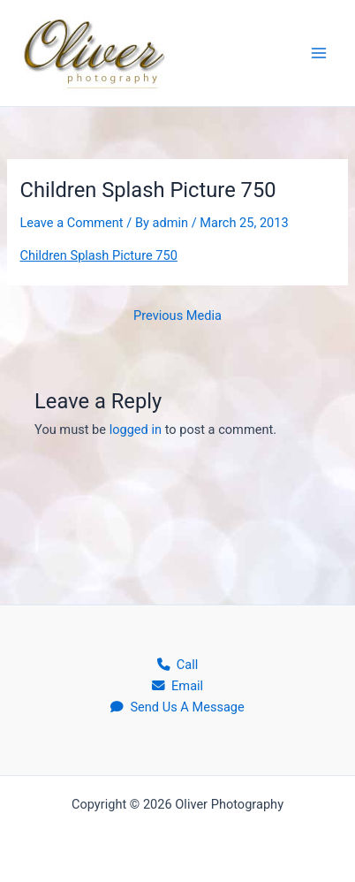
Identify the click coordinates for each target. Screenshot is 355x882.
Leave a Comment (71, 223)
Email (177, 686)
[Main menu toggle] (318, 53)
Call (178, 665)
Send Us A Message (177, 707)
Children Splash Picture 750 (98, 255)
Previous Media (177, 316)
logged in (136, 429)
